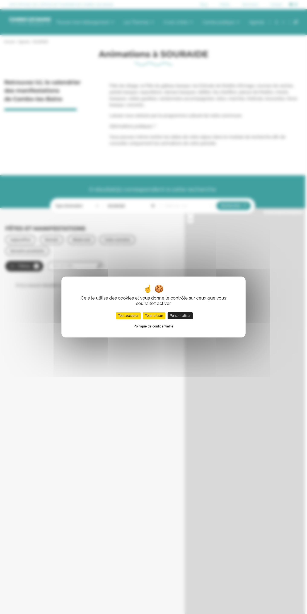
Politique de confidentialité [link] (153, 326)
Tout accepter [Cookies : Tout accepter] (128, 315)
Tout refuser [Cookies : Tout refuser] (154, 315)
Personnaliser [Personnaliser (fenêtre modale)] (180, 315)
